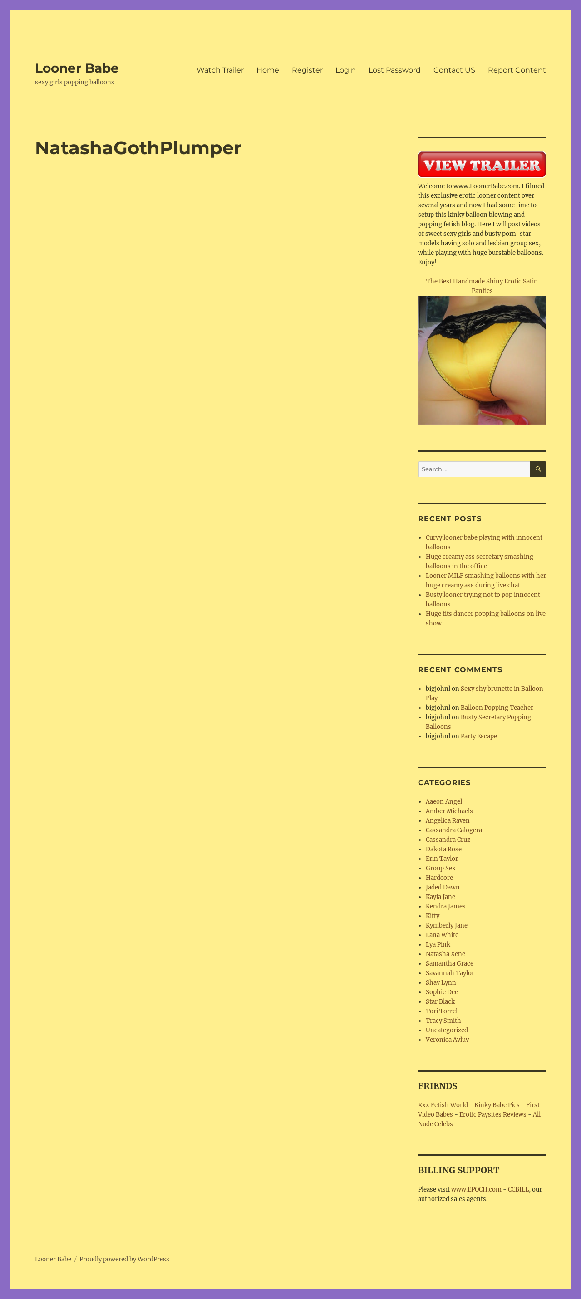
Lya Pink (438, 944)
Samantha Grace (449, 963)
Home (267, 70)
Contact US (454, 70)
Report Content (517, 70)
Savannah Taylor (450, 973)
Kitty (432, 916)
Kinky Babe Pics (497, 1105)
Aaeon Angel (444, 802)
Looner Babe (77, 68)
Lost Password (395, 70)
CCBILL (518, 1189)
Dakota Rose (444, 849)
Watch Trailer (220, 70)
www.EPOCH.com (476, 1189)
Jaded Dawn (443, 887)
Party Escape (479, 736)
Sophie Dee (442, 992)
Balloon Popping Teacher (497, 708)
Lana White (442, 935)
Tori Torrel (442, 1011)
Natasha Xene (445, 954)
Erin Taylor (442, 859)
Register (307, 70)
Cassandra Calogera (454, 830)
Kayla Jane (440, 897)
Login (345, 70)
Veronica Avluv (447, 1040)
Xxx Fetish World (443, 1105)
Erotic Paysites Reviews (493, 1114)
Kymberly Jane (447, 925)
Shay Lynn (441, 982)
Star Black (440, 1002)
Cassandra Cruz (448, 840)
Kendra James (446, 906)
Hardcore (439, 878)
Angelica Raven (448, 821)
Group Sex (441, 868)
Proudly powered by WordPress (124, 1259)
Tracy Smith (443, 1021)
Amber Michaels (449, 811)
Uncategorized (447, 1030)
